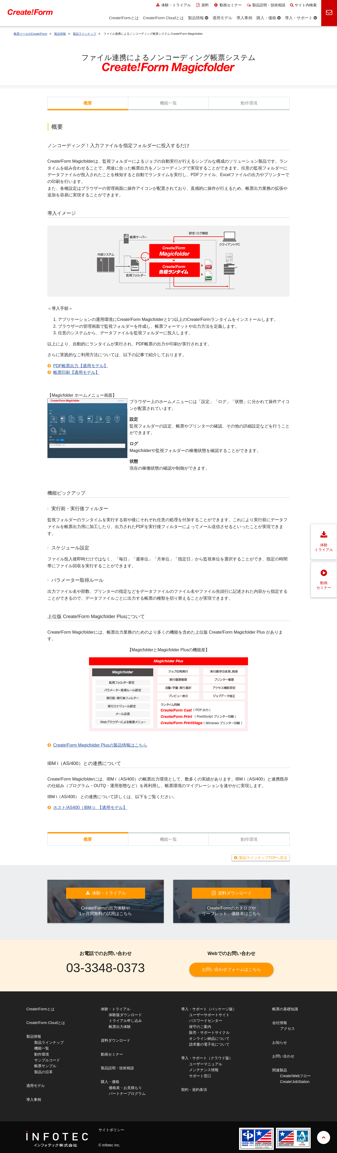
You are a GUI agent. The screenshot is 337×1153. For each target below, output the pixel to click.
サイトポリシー (111, 1130)
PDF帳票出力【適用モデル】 (80, 366)
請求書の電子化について (209, 1044)
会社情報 (279, 1023)
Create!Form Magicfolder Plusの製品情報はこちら (100, 745)
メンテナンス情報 (204, 1070)
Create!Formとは (40, 1009)
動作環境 (249, 103)
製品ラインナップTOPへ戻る (263, 858)
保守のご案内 (200, 1027)
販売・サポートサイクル (209, 1032)
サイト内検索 (303, 5)
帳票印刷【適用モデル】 (76, 372)
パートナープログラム (127, 1093)
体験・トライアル (173, 5)
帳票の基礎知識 (285, 1009)
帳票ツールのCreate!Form (30, 33)
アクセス (287, 1028)
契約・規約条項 (194, 1089)
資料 (202, 5)
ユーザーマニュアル (205, 1064)
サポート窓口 (200, 1076)
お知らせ (279, 1042)
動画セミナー (228, 5)
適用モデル (35, 1086)
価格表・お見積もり (125, 1088)
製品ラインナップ (84, 33)
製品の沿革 (43, 1072)
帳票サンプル (45, 1066)
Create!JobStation (295, 1082)
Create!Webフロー (295, 1076)
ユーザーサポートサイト (209, 1015)
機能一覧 (168, 103)
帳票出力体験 (120, 1027)
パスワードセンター (205, 1020)
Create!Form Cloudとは (45, 1023)
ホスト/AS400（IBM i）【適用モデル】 (90, 807)
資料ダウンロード (115, 1040)
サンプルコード (47, 1060)
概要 (87, 103)
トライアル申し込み (125, 1020)
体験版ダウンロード (125, 1015)
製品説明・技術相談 (266, 5)
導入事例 (33, 1099)
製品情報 (60, 33)
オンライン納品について (209, 1038)
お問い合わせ (283, 1056)
